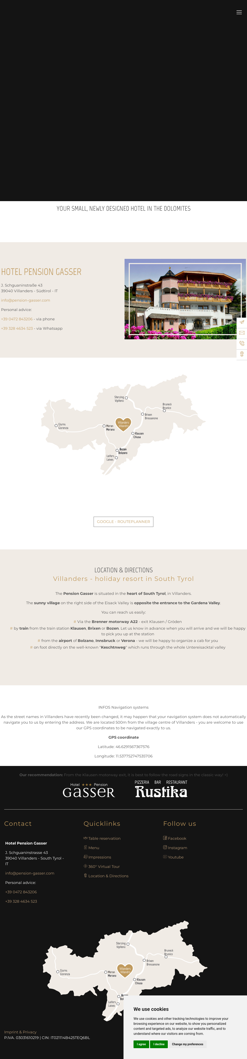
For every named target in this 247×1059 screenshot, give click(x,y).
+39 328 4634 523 (21, 901)
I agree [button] (141, 1044)
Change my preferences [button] (187, 1044)
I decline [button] (158, 1044)
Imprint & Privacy (20, 1032)
